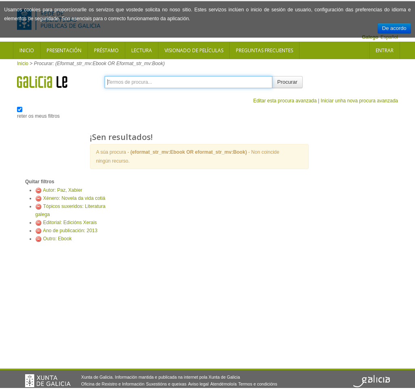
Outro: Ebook (57, 239)
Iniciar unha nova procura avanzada (359, 101)
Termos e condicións (257, 384)
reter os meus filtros (38, 116)
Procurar (287, 82)
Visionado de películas (194, 50)
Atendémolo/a (223, 384)
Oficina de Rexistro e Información (112, 384)
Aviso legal (198, 384)
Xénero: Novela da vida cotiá (74, 198)
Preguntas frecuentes (264, 50)
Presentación (64, 50)
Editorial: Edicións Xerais (70, 222)
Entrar (385, 50)
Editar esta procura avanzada (285, 101)
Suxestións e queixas (166, 384)
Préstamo (106, 50)
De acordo (394, 28)
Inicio (26, 50)
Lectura (141, 50)
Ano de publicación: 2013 (70, 230)
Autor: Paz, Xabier (62, 190)
